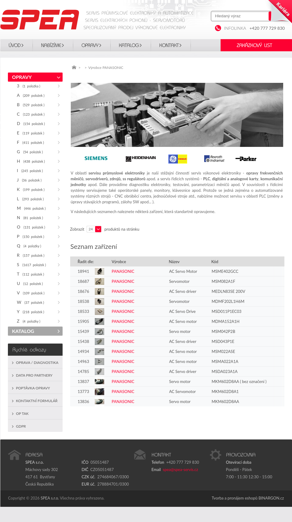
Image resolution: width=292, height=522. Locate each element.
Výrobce (119, 261)
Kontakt (169, 45)
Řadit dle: (86, 261)
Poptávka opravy (33, 388)
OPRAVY (89, 45)
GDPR (21, 426)
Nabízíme (51, 45)
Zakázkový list (254, 45)
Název (174, 261)
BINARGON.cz (271, 498)
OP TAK (22, 413)
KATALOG (129, 45)
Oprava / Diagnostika (37, 362)
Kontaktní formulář (37, 400)
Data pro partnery (34, 375)
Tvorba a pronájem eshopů (235, 498)
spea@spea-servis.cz (180, 469)
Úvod (15, 45)
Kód (214, 261)
